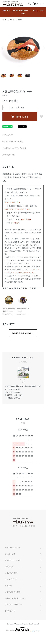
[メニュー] (42, 3)
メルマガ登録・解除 (12, 592)
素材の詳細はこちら (12, 202)
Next (43, 48)
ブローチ (12, 19)
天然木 (20, 19)
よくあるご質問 (11, 573)
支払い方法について (12, 560)
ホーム (4, 19)
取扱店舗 (8, 586)
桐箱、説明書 (26, 220)
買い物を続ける (8, 155)
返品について (7, 135)
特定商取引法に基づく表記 (12, 141)
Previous (3, 48)
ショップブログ (11, 579)
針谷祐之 (16, 223)
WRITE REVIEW (21, 333)
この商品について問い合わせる (14, 148)
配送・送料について (12, 548)
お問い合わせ (10, 611)
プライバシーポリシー (13, 605)
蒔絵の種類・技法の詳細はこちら (17, 209)
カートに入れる (20, 116)
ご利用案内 (9, 567)
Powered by (23, 629)
